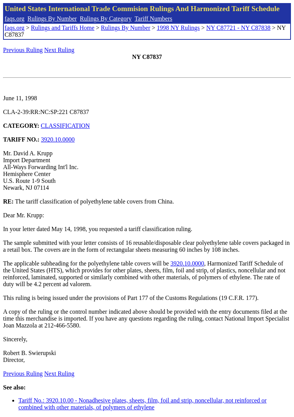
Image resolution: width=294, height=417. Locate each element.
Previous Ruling (23, 50)
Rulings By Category (106, 18)
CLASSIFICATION (65, 125)
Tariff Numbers (153, 18)
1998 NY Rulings (178, 27)
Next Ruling (59, 50)
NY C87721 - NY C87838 (238, 27)
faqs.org (14, 18)
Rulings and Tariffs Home (63, 27)
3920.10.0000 (58, 139)
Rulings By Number (52, 18)
